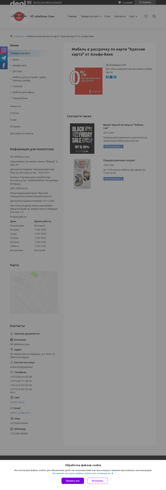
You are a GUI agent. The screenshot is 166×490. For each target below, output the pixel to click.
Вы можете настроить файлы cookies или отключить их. (82, 473)
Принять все (73, 481)
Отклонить (97, 481)
